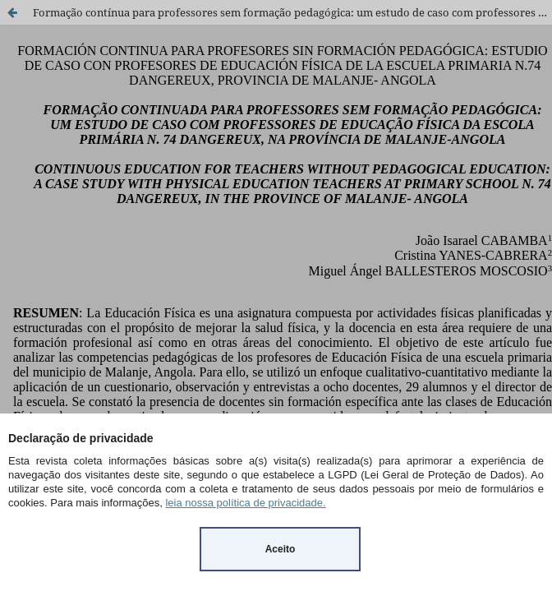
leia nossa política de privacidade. (245, 503)
